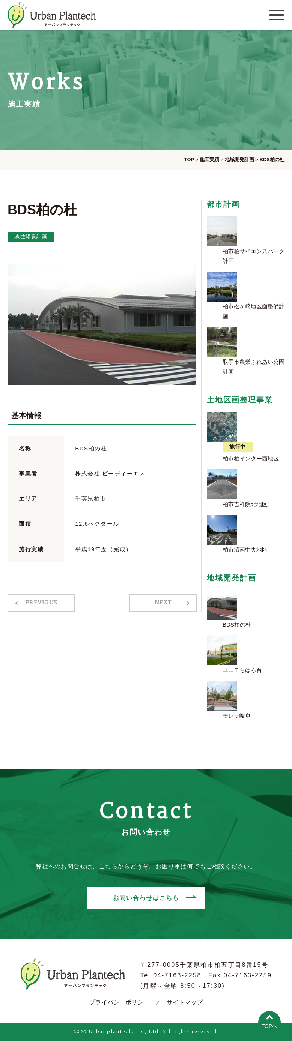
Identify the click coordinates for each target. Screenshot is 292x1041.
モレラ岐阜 (237, 715)
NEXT (164, 603)
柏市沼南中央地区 (245, 549)
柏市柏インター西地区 (251, 458)
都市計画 (223, 204)
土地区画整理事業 (240, 400)
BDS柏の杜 (237, 624)
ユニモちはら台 (242, 670)
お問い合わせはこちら (146, 897)
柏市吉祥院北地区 (245, 504)
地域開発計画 (30, 237)
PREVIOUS (40, 603)
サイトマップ (185, 1002)
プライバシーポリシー (119, 1002)
